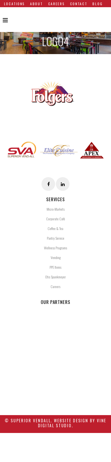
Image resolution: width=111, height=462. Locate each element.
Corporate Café (55, 218)
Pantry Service (55, 238)
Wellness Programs (55, 247)
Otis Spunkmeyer (55, 276)
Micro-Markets (56, 209)
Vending (56, 257)
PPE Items (55, 267)
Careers (55, 286)
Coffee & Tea (55, 228)
